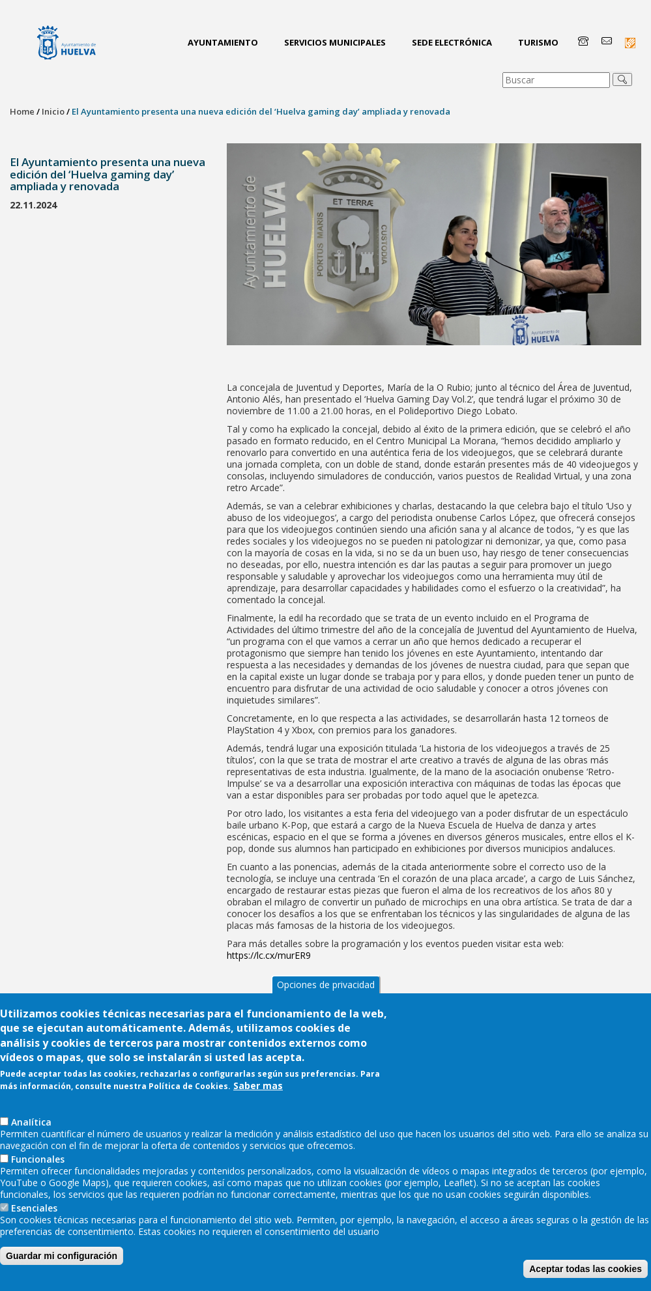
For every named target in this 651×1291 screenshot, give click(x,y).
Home (22, 111)
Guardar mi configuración (61, 1267)
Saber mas (258, 1097)
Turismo (538, 42)
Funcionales (38, 1171)
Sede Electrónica (452, 42)
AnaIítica (31, 1134)
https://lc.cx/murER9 (269, 955)
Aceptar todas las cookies (585, 1280)
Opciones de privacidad (326, 996)
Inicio (53, 111)
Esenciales (34, 1219)
